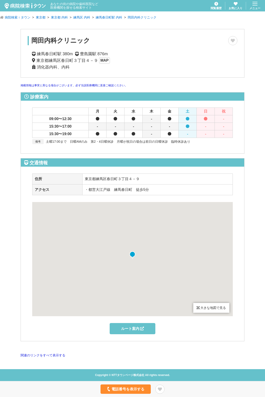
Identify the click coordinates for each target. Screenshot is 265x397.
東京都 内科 (59, 17)
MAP (105, 60)
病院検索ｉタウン (17, 17)
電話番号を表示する (125, 389)
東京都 (40, 17)
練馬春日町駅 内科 (109, 17)
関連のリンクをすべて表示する (43, 355)
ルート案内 (132, 329)
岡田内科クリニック (142, 17)
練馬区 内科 (81, 17)
